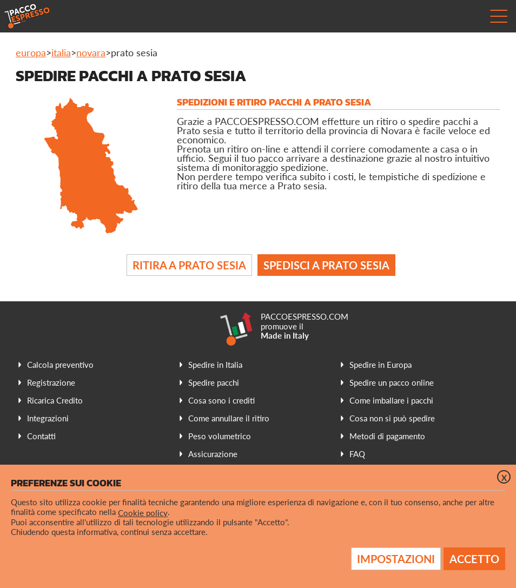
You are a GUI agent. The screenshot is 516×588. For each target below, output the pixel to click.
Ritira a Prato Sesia (189, 265)
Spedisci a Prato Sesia (326, 265)
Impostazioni (396, 558)
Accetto (474, 558)
